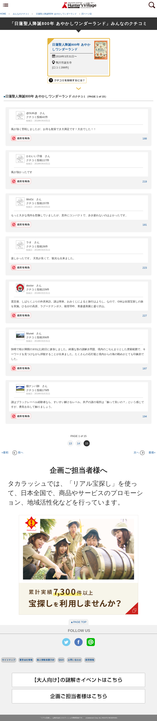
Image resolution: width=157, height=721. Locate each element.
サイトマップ (8, 660)
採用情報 (89, 660)
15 (86, 443)
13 (70, 443)
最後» (152, 452)
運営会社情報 (26, 660)
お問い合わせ (74, 660)
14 (78, 443)
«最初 (5, 452)
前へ (17, 452)
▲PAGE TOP (78, 622)
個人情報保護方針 (46, 660)
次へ (139, 452)
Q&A (61, 660)
